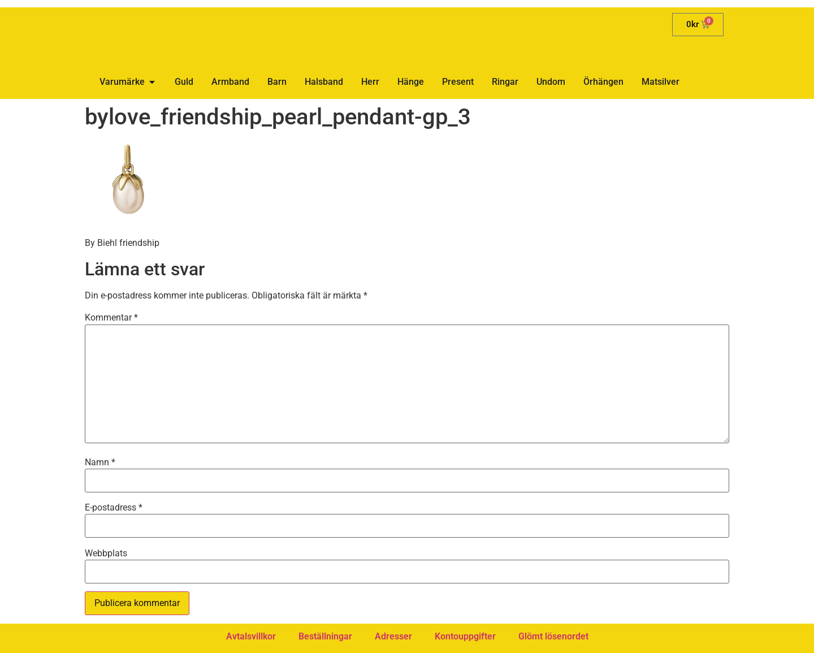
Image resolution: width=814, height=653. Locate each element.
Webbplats (106, 553)
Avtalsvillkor (251, 636)
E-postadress (113, 507)
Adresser (393, 636)
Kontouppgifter (465, 636)
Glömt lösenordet (553, 636)
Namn (100, 462)
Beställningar (325, 636)
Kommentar (111, 317)
